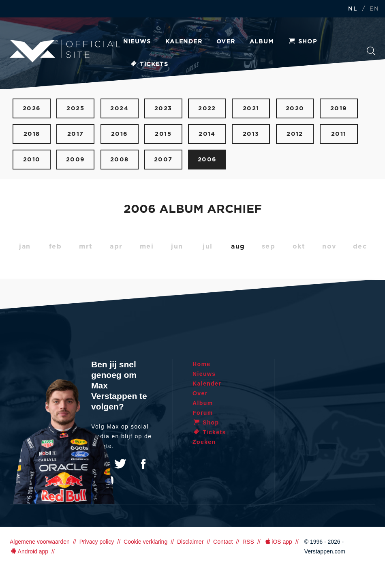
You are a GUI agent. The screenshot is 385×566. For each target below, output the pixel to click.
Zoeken (371, 51)
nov (329, 246)
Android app (29, 551)
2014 (207, 134)
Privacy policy (96, 541)
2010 (32, 160)
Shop (302, 42)
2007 (163, 160)
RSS (248, 541)
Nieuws (137, 42)
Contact (223, 541)
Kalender (183, 42)
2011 (338, 134)
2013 (251, 134)
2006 (207, 160)
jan (25, 246)
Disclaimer (190, 541)
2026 (32, 108)
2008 (119, 160)
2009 (75, 160)
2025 (75, 108)
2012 (295, 134)
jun (177, 246)
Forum (202, 412)
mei (147, 246)
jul (208, 246)
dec (360, 246)
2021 (251, 108)
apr (116, 246)
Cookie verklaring (145, 541)
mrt (86, 246)
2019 (338, 108)
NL (352, 9)
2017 (75, 134)
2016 (119, 134)
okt (299, 246)
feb (55, 246)
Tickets (149, 64)
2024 (119, 108)
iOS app (278, 541)
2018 (32, 134)
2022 (207, 108)
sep (269, 246)
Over (225, 42)
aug (238, 246)
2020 (295, 108)
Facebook (143, 463)
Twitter (120, 463)
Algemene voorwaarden (40, 541)
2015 (163, 134)
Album (262, 42)
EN (374, 9)
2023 (163, 108)
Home (201, 364)
